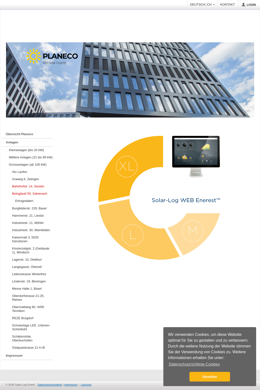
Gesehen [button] (209, 377)
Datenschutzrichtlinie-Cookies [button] (194, 364)
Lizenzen (86, 384)
